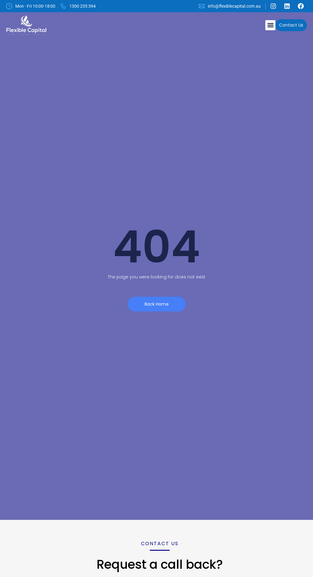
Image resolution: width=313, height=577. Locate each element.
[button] (270, 25)
